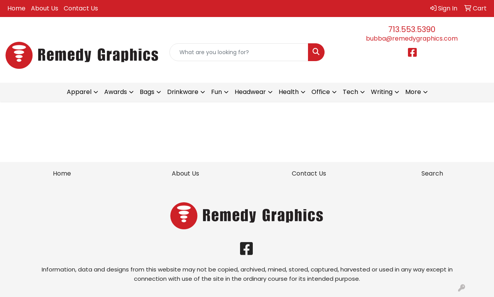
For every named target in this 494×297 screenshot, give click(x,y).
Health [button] (289, 91)
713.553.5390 (411, 29)
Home (16, 8)
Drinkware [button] (182, 91)
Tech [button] (350, 91)
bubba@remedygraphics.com (412, 38)
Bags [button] (147, 91)
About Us (44, 8)
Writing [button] (381, 91)
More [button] (413, 91)
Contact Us (81, 8)
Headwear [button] (250, 91)
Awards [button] (115, 91)
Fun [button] (216, 91)
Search (432, 173)
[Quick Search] (239, 52)
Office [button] (320, 91)
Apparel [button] (79, 91)
